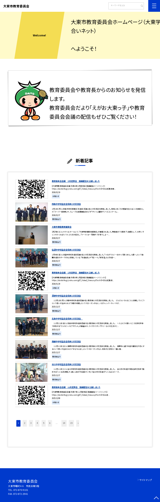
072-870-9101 (20, 490)
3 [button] (31, 422)
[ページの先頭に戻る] (156, 498)
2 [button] (24, 422)
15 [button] (71, 422)
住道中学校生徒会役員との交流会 (66, 249)
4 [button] (37, 422)
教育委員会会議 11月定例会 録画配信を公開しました (76, 387)
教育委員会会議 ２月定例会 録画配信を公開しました (76, 181)
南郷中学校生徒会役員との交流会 (66, 341)
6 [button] (50, 422)
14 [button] (64, 422)
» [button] (78, 422)
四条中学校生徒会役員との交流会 (66, 203)
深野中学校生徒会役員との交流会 (66, 295)
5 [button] (43, 422)
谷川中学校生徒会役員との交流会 (66, 364)
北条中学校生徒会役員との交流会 (67, 318)
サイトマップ (145, 480)
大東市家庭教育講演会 (61, 226)
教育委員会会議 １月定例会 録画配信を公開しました (76, 272)
